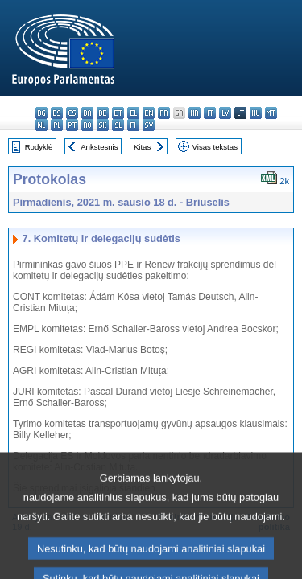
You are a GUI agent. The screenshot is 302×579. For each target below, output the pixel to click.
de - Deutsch (103, 113)
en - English (149, 113)
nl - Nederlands (41, 125)
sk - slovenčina (103, 125)
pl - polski (57, 125)
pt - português (72, 125)
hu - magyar (256, 113)
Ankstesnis (99, 146)
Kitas (142, 146)
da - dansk (87, 113)
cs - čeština (72, 113)
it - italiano (210, 113)
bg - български (41, 113)
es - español (57, 113)
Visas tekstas (215, 146)
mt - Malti (271, 113)
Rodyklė (39, 146)
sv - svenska (149, 125)
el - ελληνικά (133, 113)
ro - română (87, 125)
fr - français (164, 113)
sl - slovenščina (118, 125)
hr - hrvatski (194, 113)
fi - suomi (133, 125)
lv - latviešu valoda (225, 113)
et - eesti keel (118, 113)
